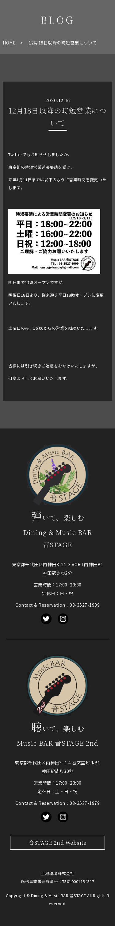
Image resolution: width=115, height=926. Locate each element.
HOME (9, 43)
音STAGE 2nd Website (57, 842)
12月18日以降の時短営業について (63, 43)
